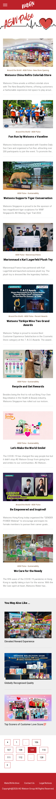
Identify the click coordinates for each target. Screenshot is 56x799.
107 (9, 750)
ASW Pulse (27, 70)
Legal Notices (45, 783)
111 (9, 757)
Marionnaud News (33, 255)
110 (44, 750)
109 (32, 750)
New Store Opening (41, 70)
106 (36, 742)
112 (20, 757)
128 (41, 757)
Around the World (14, 70)
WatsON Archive (11, 783)
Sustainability (33, 193)
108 (20, 750)
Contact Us (29, 783)
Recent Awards (41, 316)
